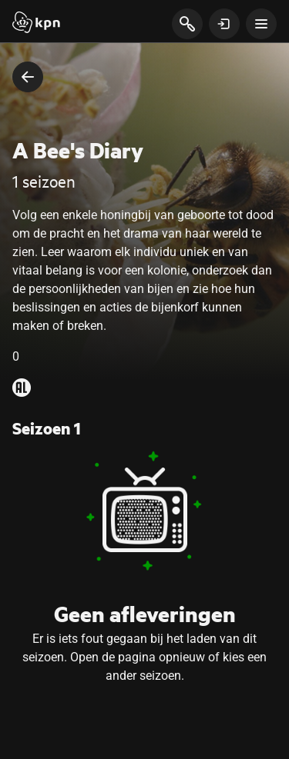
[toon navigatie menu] (261, 23)
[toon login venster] (224, 23)
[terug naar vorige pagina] (27, 77)
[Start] (36, 23)
